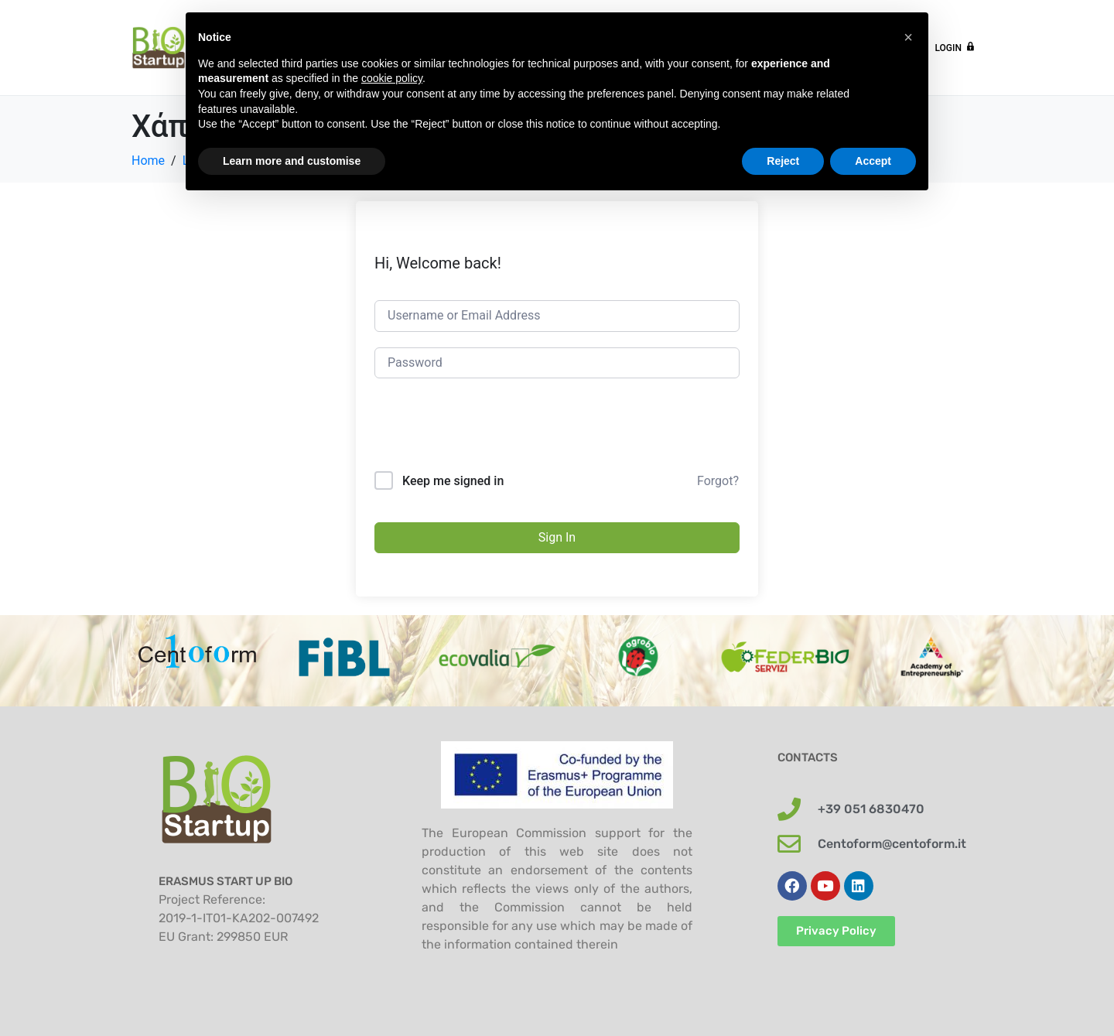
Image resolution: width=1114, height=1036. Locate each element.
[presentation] (492, 433)
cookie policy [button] (391, 78)
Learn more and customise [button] (292, 161)
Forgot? (718, 481)
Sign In (557, 537)
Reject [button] (783, 161)
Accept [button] (873, 161)
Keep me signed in (453, 481)
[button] (908, 37)
